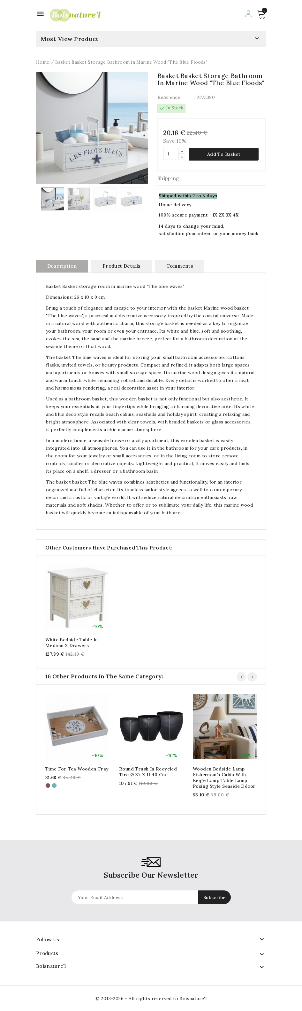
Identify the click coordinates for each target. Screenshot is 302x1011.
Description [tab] (62, 266)
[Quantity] (170, 154)
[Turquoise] (54, 785)
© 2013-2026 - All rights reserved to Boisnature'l (151, 998)
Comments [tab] (179, 266)
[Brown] (47, 785)
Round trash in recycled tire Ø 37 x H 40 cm (148, 772)
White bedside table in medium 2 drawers (71, 642)
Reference (168, 97)
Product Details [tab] (121, 266)
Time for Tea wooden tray (77, 769)
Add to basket (223, 154)
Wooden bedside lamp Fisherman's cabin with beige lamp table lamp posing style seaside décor (224, 777)
